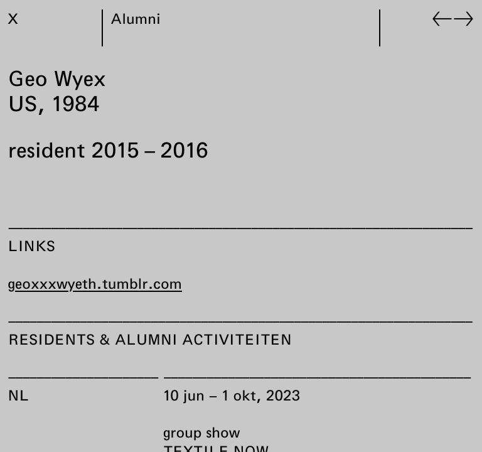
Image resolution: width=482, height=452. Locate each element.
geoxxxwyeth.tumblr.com (95, 283)
